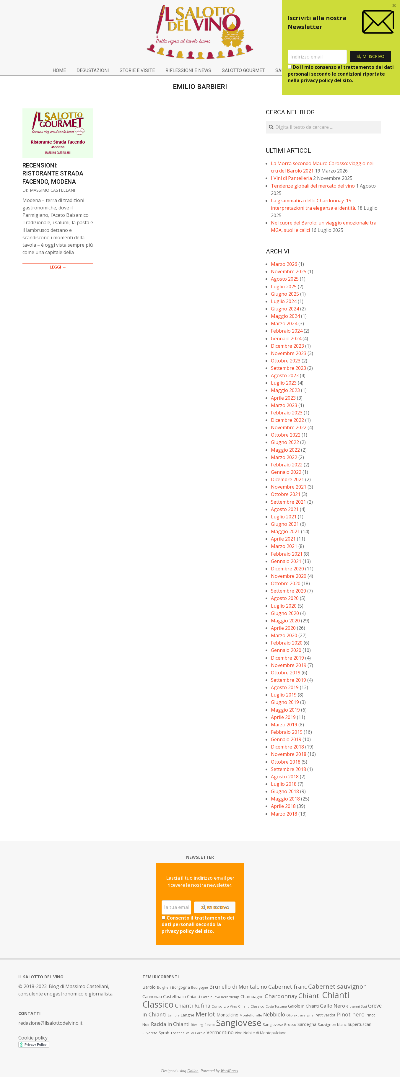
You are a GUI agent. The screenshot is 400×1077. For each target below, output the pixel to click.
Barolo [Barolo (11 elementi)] (149, 987)
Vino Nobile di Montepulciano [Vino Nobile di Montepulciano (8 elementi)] (261, 1032)
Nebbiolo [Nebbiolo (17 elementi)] (274, 1014)
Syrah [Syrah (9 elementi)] (164, 1032)
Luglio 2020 (284, 606)
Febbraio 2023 (287, 412)
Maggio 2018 (285, 798)
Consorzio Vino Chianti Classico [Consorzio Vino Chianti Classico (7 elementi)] (238, 1006)
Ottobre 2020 (285, 583)
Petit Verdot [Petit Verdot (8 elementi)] (325, 1015)
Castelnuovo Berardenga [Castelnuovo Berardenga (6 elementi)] (220, 997)
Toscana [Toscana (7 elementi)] (177, 1033)
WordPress (229, 1071)
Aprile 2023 (283, 398)
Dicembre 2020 (287, 568)
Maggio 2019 (285, 710)
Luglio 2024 (284, 301)
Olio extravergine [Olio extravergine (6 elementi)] (299, 1015)
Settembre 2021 (288, 502)
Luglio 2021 (284, 516)
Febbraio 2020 (287, 643)
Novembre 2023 (288, 353)
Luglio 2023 (284, 383)
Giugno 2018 (285, 791)
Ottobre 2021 (285, 494)
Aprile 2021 (283, 539)
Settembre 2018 (288, 769)
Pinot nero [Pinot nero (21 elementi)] (350, 1014)
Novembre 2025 (288, 271)
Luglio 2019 (284, 695)
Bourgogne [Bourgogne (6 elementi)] (199, 987)
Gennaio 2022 (286, 472)
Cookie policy (33, 1037)
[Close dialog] (394, 6)
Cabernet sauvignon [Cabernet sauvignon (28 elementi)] (337, 986)
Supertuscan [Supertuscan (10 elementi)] (359, 1024)
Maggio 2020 (285, 620)
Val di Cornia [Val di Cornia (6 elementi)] (195, 1033)
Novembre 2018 (288, 754)
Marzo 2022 (284, 457)
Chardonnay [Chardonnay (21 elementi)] (281, 996)
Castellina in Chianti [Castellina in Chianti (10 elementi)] (181, 996)
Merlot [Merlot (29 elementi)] (205, 1014)
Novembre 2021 (288, 487)
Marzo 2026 (284, 264)
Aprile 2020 (283, 628)
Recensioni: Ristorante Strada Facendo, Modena (52, 173)
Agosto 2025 (285, 279)
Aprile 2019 (283, 717)
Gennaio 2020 (286, 650)
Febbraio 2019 (287, 732)
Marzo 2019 (284, 724)
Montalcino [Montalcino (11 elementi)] (227, 1015)
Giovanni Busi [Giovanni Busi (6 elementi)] (356, 1006)
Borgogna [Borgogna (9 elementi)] (181, 987)
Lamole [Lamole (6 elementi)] (174, 1015)
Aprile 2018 (283, 806)
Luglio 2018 (284, 784)
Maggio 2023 (285, 390)
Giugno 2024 (285, 308)
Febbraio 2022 (287, 464)
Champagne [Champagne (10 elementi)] (252, 996)
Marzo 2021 (284, 546)
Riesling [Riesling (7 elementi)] (197, 1024)
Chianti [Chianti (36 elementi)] (309, 995)
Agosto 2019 (285, 687)
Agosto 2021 (285, 509)
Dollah (193, 1071)
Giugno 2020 (285, 613)
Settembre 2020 (288, 591)
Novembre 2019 (288, 665)
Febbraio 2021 (287, 554)
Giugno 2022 (285, 442)
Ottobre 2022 (285, 435)
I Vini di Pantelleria (291, 178)
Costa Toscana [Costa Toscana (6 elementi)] (276, 1006)
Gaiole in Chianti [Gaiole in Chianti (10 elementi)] (303, 1006)
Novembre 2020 (288, 576)
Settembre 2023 (288, 368)
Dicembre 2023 (287, 346)
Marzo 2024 (284, 323)
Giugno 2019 (285, 702)
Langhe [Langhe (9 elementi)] (187, 1015)
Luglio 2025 (284, 286)
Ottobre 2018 (285, 762)
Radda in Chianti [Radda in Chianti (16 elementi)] (170, 1024)
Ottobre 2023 (285, 360)
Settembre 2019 (288, 680)
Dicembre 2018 (287, 747)
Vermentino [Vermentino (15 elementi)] (220, 1032)
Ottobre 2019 (285, 672)
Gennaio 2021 (286, 561)
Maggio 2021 (285, 531)
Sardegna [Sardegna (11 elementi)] (306, 1024)
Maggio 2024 (285, 316)
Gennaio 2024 (286, 338)
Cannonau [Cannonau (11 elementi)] (152, 996)
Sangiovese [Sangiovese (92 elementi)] (238, 1023)
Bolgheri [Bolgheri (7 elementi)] (164, 987)
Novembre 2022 (288, 427)
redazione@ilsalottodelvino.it (50, 1023)
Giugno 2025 (285, 294)
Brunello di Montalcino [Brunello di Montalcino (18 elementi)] (238, 986)
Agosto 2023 (285, 375)
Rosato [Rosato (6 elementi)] (209, 1025)
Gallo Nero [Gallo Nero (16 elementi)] (332, 1005)
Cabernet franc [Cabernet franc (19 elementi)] (287, 986)
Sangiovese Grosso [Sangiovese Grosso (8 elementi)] (279, 1024)
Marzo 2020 (284, 635)
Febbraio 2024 (287, 331)
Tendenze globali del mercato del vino (313, 186)
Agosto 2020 (285, 598)
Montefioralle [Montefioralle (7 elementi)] (251, 1015)
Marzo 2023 (284, 405)
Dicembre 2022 (287, 420)
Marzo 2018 (284, 814)
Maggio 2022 (285, 450)
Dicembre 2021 (287, 479)
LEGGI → (58, 267)
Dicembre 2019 (287, 658)
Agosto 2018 (285, 776)
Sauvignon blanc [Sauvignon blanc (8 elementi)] (332, 1024)
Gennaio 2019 (286, 739)
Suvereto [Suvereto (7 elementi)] (149, 1033)
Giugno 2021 (285, 524)
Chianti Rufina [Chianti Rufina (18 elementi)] (192, 1005)
